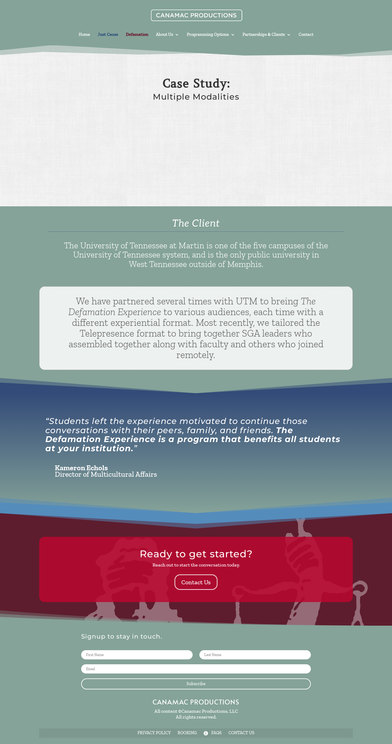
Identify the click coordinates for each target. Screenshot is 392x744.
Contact (306, 34)
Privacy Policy (154, 733)
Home (84, 34)
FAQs (213, 733)
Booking (187, 733)
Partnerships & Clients (264, 34)
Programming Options (208, 34)
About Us (164, 34)
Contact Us (196, 582)
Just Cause (108, 34)
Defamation (137, 34)
